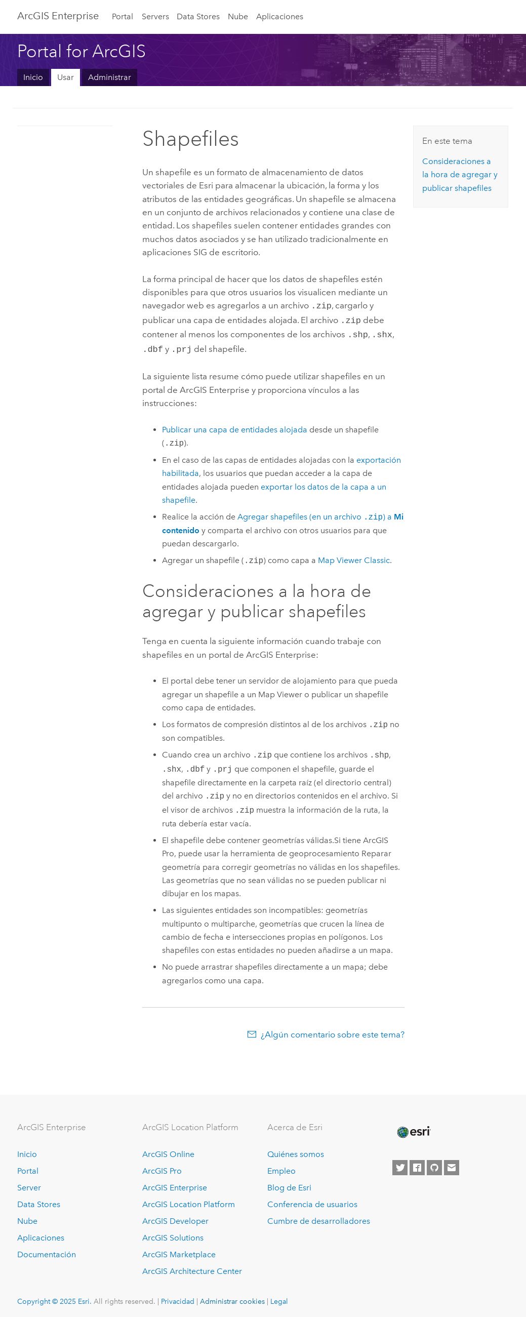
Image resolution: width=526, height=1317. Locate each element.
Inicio (33, 77)
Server (29, 1183)
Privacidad (177, 1297)
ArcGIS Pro (162, 1167)
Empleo (281, 1167)
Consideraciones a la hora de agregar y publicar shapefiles (460, 174)
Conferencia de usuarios (312, 1200)
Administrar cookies (232, 1297)
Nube (238, 16)
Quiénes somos (295, 1150)
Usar (65, 77)
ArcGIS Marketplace (179, 1250)
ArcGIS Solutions (173, 1234)
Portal (122, 16)
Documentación (46, 1250)
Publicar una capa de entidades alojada (234, 425)
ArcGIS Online (168, 1150)
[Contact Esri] (451, 1163)
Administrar (109, 77)
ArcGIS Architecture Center (192, 1267)
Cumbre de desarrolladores (318, 1217)
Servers (155, 16)
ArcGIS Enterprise (58, 16)
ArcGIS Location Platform (188, 1200)
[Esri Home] (413, 1128)
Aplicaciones (279, 16)
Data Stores (198, 16)
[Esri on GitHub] (434, 1163)
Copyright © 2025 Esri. (54, 1297)
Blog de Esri (289, 1183)
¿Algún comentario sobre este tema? (332, 1030)
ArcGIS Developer (175, 1217)
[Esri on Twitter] (400, 1163)
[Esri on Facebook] (417, 1163)
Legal (279, 1297)
